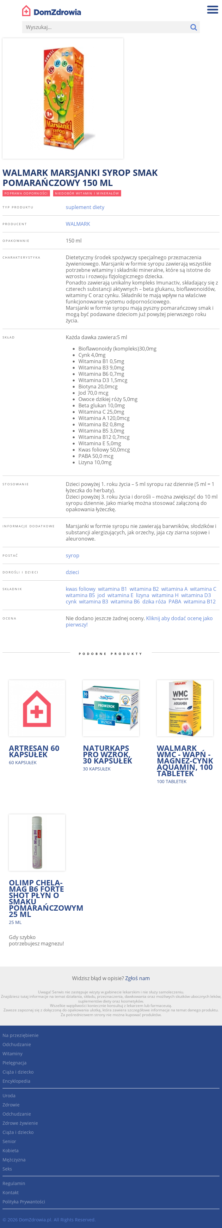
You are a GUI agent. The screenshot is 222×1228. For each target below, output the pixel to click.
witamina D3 (196, 595)
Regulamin (14, 1183)
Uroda (9, 1096)
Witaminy (12, 1054)
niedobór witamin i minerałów (87, 193)
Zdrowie (11, 1105)
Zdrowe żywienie (20, 1123)
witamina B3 (93, 601)
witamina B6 (125, 601)
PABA (175, 601)
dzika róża (154, 601)
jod (101, 595)
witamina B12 (200, 601)
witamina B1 (112, 588)
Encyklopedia (16, 1081)
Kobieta (11, 1150)
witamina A (174, 588)
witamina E (120, 595)
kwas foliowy (81, 588)
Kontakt (11, 1192)
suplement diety (85, 207)
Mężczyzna (14, 1160)
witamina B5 (80, 595)
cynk (71, 601)
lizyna (142, 595)
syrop (72, 555)
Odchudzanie (17, 1044)
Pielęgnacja (15, 1063)
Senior (9, 1141)
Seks (7, 1169)
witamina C (203, 588)
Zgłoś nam (137, 978)
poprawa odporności (26, 193)
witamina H (165, 595)
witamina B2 (144, 588)
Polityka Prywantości (24, 1202)
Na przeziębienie (21, 1035)
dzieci (72, 572)
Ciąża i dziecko (18, 1072)
